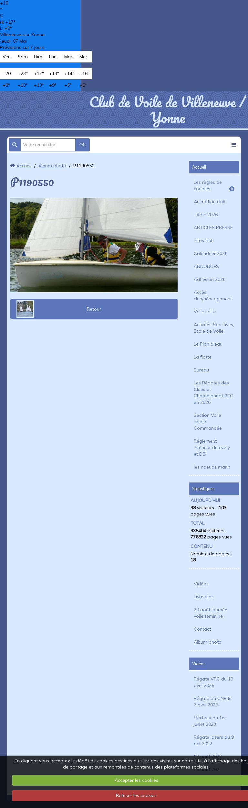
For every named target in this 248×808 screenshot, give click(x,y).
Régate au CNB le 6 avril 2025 (213, 701)
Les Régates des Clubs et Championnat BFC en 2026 (213, 392)
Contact (202, 629)
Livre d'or (203, 597)
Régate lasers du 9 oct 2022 (214, 740)
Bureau (201, 370)
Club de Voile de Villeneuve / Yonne (167, 110)
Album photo (52, 166)
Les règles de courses (214, 185)
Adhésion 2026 (209, 279)
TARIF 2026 (206, 214)
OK (82, 144)
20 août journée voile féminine (210, 613)
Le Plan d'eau (208, 344)
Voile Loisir (205, 312)
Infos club (204, 240)
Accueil (23, 166)
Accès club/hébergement (213, 295)
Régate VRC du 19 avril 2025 (213, 682)
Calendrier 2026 (210, 253)
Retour (94, 309)
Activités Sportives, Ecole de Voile (214, 328)
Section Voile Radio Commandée (208, 421)
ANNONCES (206, 266)
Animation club (209, 202)
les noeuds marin (212, 467)
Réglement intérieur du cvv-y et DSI (212, 447)
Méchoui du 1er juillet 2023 (210, 721)
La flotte (203, 357)
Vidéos (201, 584)
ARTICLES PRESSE (213, 227)
